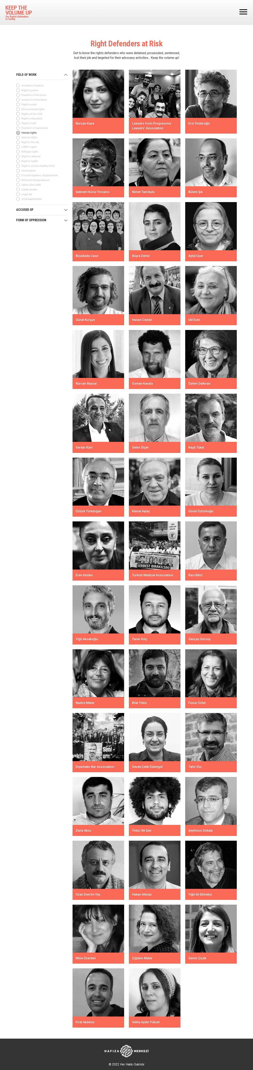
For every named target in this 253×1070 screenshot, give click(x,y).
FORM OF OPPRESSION (31, 220)
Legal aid (27, 194)
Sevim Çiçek (197, 958)
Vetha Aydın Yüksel (146, 1022)
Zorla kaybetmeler (32, 199)
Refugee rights (30, 151)
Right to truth (29, 123)
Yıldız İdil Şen (141, 830)
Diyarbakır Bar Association (95, 766)
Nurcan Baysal (86, 383)
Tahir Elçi (195, 766)
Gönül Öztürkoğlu (200, 511)
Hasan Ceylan (142, 319)
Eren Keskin (84, 575)
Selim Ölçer (140, 447)
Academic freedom (33, 85)
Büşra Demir (141, 256)
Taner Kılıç (139, 639)
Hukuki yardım (29, 189)
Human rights (29, 132)
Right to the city (30, 142)
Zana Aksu (83, 830)
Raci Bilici (195, 575)
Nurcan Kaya (85, 123)
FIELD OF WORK (26, 75)
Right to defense (31, 156)
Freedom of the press (34, 95)
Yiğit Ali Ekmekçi (200, 894)
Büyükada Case (87, 256)
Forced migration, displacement (40, 175)
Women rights (29, 137)
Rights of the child (32, 113)
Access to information (34, 99)
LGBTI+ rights (29, 146)
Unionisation (29, 170)
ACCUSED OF (24, 210)
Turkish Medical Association (152, 575)
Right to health (30, 161)
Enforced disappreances (36, 180)
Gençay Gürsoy (199, 639)
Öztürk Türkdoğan (88, 511)
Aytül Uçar (195, 256)
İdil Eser (194, 319)
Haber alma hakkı (31, 184)
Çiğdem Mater (142, 958)
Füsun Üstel (197, 703)
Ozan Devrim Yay (88, 894)
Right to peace (30, 90)
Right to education (32, 118)
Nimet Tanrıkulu (143, 192)
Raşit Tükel (196, 447)
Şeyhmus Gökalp (200, 830)
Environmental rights (33, 109)
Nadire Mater (85, 703)
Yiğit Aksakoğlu (87, 639)
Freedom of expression (35, 127)
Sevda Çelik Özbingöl (147, 766)
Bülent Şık (195, 192)
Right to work (29, 104)
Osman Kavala (142, 383)
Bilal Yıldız (139, 703)
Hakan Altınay (142, 894)
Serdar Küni (84, 447)
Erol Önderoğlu (199, 123)
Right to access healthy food (38, 165)
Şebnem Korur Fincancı (93, 192)
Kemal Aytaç (141, 511)
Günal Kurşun (85, 319)
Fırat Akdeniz (85, 1022)
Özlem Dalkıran (199, 383)
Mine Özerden (86, 958)
